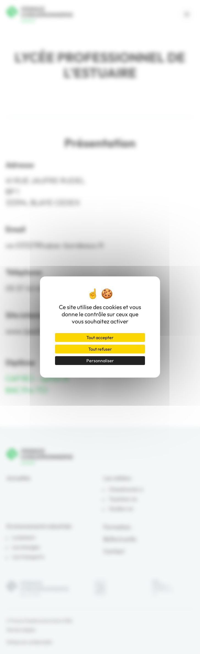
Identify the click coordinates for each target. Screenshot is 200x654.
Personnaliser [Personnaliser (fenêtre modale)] (100, 360)
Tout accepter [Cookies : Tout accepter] (100, 337)
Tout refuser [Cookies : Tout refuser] (100, 349)
